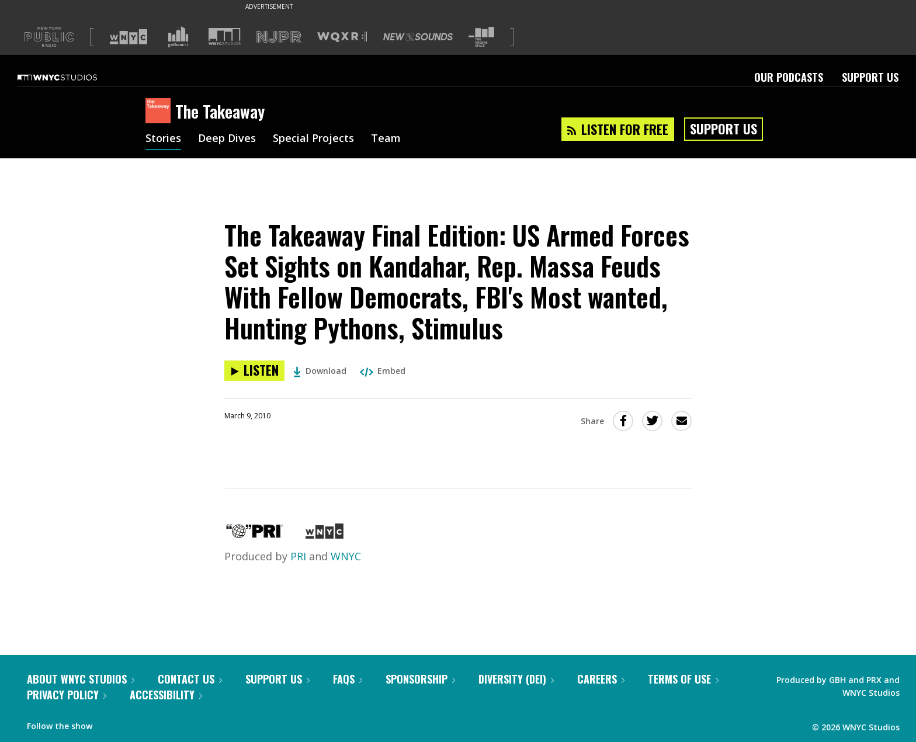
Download (319, 370)
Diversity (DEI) (516, 678)
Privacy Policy (66, 694)
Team (386, 139)
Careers (600, 678)
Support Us (870, 77)
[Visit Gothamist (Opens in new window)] (178, 36)
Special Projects (313, 139)
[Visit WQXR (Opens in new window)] (342, 37)
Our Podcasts (788, 77)
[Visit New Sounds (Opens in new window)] (418, 37)
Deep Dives (227, 139)
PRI (298, 556)
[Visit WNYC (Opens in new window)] (128, 36)
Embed (382, 370)
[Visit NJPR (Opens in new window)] (278, 37)
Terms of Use (683, 678)
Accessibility (166, 694)
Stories (163, 139)
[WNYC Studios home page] (72, 77)
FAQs (347, 678)
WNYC (346, 556)
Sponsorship (420, 678)
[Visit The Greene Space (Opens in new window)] (481, 37)
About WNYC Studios (80, 678)
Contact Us (190, 678)
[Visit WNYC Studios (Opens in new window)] (225, 36)
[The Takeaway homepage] (160, 111)
